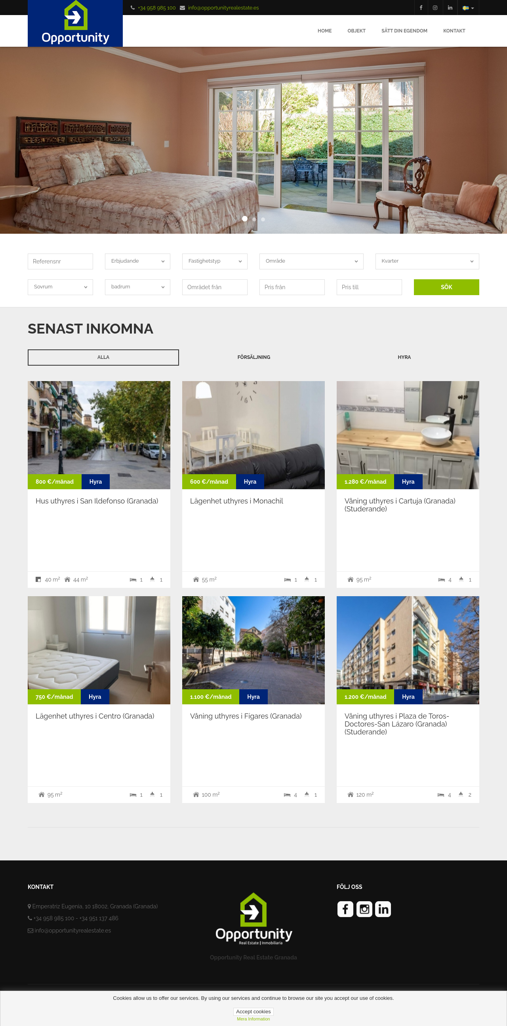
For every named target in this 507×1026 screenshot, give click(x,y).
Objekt (357, 31)
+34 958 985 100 (156, 8)
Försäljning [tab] (254, 357)
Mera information (253, 1018)
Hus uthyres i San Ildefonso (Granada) (97, 501)
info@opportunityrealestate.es (223, 8)
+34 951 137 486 (98, 918)
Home (325, 31)
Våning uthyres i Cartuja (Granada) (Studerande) (400, 505)
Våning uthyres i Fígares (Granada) (246, 716)
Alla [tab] (103, 357)
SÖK (446, 287)
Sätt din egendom (404, 31)
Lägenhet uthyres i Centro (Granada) (95, 716)
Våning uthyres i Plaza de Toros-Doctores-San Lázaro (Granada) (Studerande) (397, 724)
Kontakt (454, 31)
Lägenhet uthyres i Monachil (236, 501)
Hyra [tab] (404, 357)
